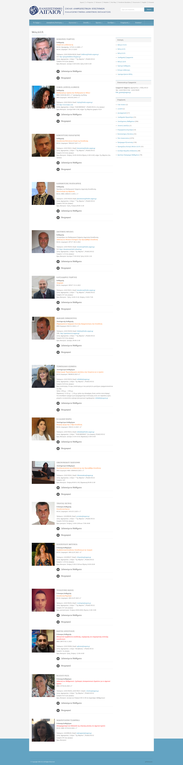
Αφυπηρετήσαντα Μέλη (125, 74)
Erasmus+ (138, 23)
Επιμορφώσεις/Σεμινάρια (125, 130)
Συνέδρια (111, 23)
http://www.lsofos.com (66, 105)
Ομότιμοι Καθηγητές (124, 66)
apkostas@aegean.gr (83, 646)
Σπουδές (86, 23)
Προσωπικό (73, 23)
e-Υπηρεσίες (89, 2)
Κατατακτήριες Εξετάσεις (125, 134)
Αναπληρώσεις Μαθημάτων (126, 121)
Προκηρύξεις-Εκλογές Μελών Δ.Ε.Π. (129, 146)
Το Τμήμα (37, 23)
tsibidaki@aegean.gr (101, 398)
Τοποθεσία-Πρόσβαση (124, 2)
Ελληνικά (151, 2)
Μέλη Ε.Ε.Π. (122, 53)
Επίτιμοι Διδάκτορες (124, 70)
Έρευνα (99, 23)
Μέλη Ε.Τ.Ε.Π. (122, 45)
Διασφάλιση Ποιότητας (54, 23)
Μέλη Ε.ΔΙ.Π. (122, 62)
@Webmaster (148, 761)
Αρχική (82, 2)
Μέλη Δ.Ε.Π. (122, 49)
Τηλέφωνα (98, 2)
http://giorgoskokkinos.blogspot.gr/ (70, 57)
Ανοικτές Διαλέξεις (123, 125)
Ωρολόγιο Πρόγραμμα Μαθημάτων (128, 155)
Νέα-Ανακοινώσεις (123, 138)
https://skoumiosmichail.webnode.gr (70, 249)
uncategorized (122, 113)
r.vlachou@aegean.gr (92, 691)
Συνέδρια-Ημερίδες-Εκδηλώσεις (127, 151)
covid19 (120, 109)
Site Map (113, 2)
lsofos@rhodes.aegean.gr (85, 102)
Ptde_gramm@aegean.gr (123, 92)
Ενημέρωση (125, 23)
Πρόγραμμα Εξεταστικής (125, 142)
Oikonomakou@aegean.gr (85, 475)
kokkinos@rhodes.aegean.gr (90, 54)
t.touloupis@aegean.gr (84, 603)
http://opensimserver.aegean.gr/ (70, 333)
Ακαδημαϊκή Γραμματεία (125, 57)
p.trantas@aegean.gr (83, 516)
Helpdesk (106, 2)
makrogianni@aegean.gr (84, 733)
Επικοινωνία (136, 2)
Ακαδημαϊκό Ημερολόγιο (125, 117)
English (144, 2)
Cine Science (122, 104)
